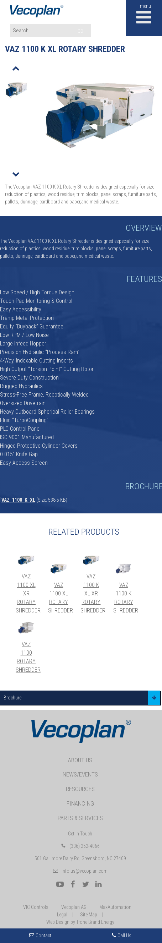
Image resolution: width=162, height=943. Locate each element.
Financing (80, 803)
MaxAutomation (115, 907)
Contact (43, 935)
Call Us (121, 936)
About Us (80, 760)
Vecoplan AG (74, 907)
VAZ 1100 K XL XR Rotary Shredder (92, 593)
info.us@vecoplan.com (85, 871)
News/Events (80, 774)
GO (80, 31)
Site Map (88, 914)
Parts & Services (80, 818)
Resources (80, 788)
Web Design (57, 922)
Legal (62, 914)
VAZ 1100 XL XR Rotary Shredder (28, 593)
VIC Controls (35, 907)
